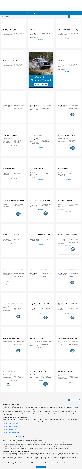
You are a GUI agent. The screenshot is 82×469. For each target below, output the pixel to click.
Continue (41, 466)
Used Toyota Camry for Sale (11, 423)
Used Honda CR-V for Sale (11, 426)
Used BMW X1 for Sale (10, 433)
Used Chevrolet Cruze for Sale (12, 428)
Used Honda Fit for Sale (10, 429)
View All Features (14, 38)
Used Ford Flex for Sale (10, 430)
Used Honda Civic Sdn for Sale (12, 425)
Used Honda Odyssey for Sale (12, 432)
